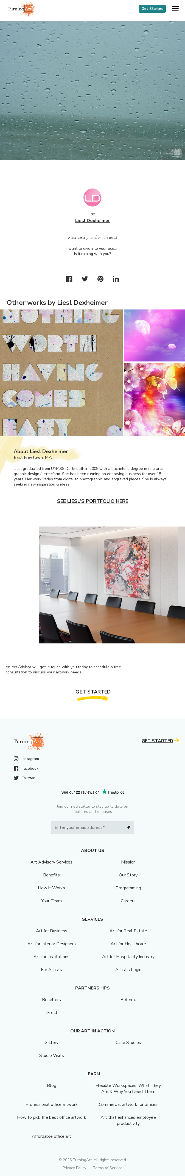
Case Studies (128, 1043)
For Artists (51, 970)
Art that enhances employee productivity (128, 1120)
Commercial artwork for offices (128, 1104)
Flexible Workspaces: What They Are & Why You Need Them (128, 1088)
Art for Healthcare (128, 944)
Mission (128, 862)
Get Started (152, 8)
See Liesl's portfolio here (92, 501)
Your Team (51, 901)
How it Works (51, 888)
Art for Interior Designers (51, 944)
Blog (51, 1085)
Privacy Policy (74, 1167)
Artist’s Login (128, 970)
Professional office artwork (52, 1104)
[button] (175, 9)
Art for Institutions (51, 957)
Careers (128, 901)
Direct (51, 1013)
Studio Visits (51, 1055)
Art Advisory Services (51, 862)
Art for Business (51, 931)
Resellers (51, 1000)
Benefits (51, 875)
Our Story (128, 875)
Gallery (51, 1043)
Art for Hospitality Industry (128, 957)
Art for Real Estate (128, 931)
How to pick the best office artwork (51, 1117)
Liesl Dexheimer (92, 221)
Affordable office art (51, 1136)
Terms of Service (107, 1167)
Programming (128, 888)
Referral (128, 1000)
